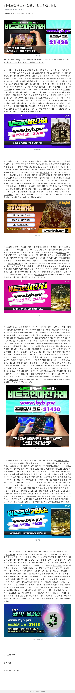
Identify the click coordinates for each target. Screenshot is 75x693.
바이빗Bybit (65, 352)
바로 (24, 491)
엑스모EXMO (19, 98)
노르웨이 (52, 100)
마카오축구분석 (62, 175)
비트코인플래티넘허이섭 (32, 112)
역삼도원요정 (46, 557)
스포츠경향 (61, 252)
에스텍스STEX (39, 277)
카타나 (26, 474)
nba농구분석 (50, 343)
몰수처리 (48, 585)
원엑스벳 (7, 663)
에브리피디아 (63, 485)
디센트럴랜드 (8, 9)
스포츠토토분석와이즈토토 (29, 338)
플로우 (8, 574)
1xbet (63, 76)
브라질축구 (13, 379)
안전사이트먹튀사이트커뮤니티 (41, 103)
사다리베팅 (50, 374)
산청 (54, 189)
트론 (68, 502)
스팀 (55, 178)
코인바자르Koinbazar (45, 371)
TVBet (27, 480)
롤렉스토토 (57, 565)
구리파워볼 (60, 247)
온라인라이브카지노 (12, 671)
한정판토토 (39, 274)
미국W (10, 582)
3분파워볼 (44, 272)
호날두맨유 (10, 554)
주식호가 (53, 269)
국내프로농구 (18, 494)
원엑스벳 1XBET (10, 655)
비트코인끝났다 (63, 349)
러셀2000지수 (53, 161)
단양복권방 (44, 172)
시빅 (25, 258)
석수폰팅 (39, 568)
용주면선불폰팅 (14, 263)
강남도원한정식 (62, 460)
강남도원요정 (56, 164)
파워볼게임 (57, 365)
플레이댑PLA (47, 560)
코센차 (8, 466)
